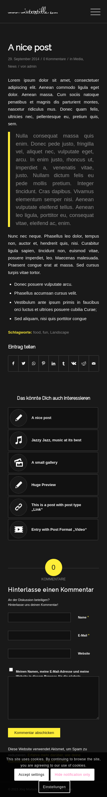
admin (32, 66)
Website (84, 653)
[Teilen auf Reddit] (83, 363)
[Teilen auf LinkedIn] (53, 363)
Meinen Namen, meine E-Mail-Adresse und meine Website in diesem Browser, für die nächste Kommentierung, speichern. (52, 676)
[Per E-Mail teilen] (94, 363)
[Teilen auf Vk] (73, 363)
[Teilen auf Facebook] (13, 363)
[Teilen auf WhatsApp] (34, 363)
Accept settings (31, 775)
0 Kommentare (54, 59)
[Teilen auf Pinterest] (44, 363)
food (37, 332)
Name (83, 617)
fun (45, 332)
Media (78, 59)
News (12, 66)
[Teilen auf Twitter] (23, 363)
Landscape (59, 332)
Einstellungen (54, 787)
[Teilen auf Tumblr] (63, 363)
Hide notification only (72, 775)
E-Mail (84, 635)
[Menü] (91, 12)
